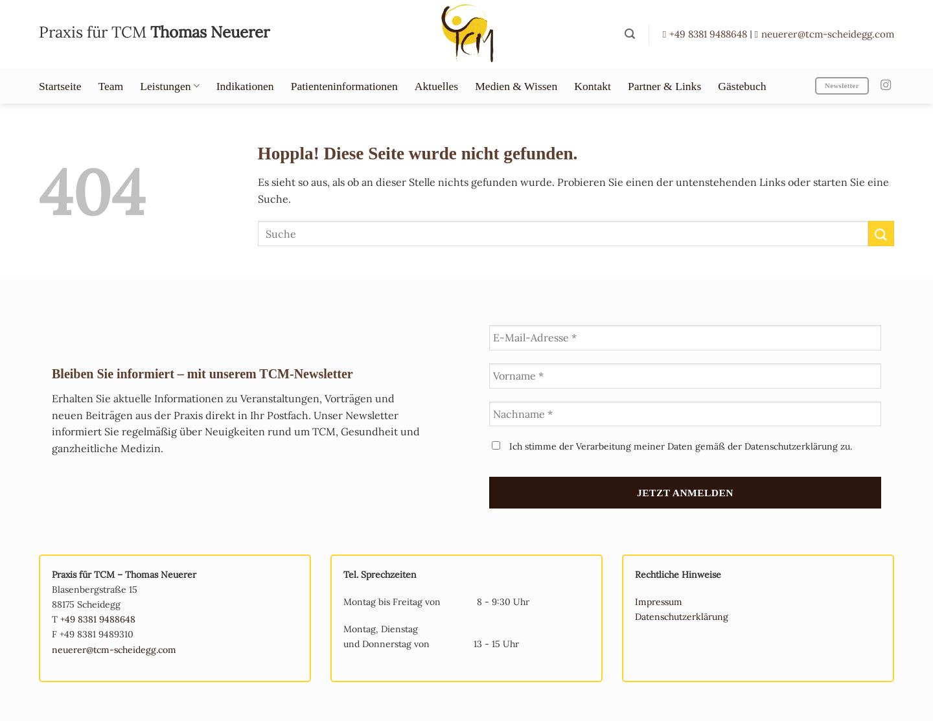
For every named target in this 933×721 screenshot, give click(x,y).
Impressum (658, 602)
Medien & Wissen (516, 86)
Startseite (60, 86)
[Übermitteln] (881, 233)
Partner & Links (664, 86)
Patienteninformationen (344, 86)
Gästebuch (742, 86)
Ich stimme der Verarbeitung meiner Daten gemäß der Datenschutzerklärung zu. (672, 446)
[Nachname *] (685, 414)
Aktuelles (436, 86)
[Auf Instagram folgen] (886, 85)
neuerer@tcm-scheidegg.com (824, 34)
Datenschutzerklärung (681, 617)
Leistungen (169, 86)
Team (110, 86)
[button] (630, 34)
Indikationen (245, 86)
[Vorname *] (685, 376)
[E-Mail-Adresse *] (685, 337)
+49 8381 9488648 (706, 34)
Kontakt (592, 86)
